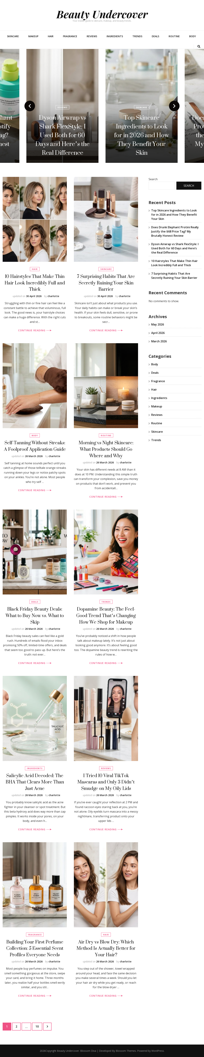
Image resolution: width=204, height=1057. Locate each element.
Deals (155, 36)
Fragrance (70, 36)
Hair (50, 36)
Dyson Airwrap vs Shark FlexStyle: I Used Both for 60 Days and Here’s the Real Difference (141, 135)
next (174, 106)
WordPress (157, 1050)
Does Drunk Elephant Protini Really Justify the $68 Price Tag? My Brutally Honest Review (62, 135)
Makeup (33, 36)
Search (153, 179)
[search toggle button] (198, 46)
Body (192, 36)
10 (38, 1025)
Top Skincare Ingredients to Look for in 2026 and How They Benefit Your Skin (174, 214)
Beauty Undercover (102, 14)
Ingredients (115, 36)
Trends (137, 36)
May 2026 (157, 324)
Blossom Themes (126, 1050)
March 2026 (159, 341)
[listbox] (102, 106)
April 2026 (158, 333)
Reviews (92, 36)
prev (29, 106)
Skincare (13, 36)
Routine (174, 36)
